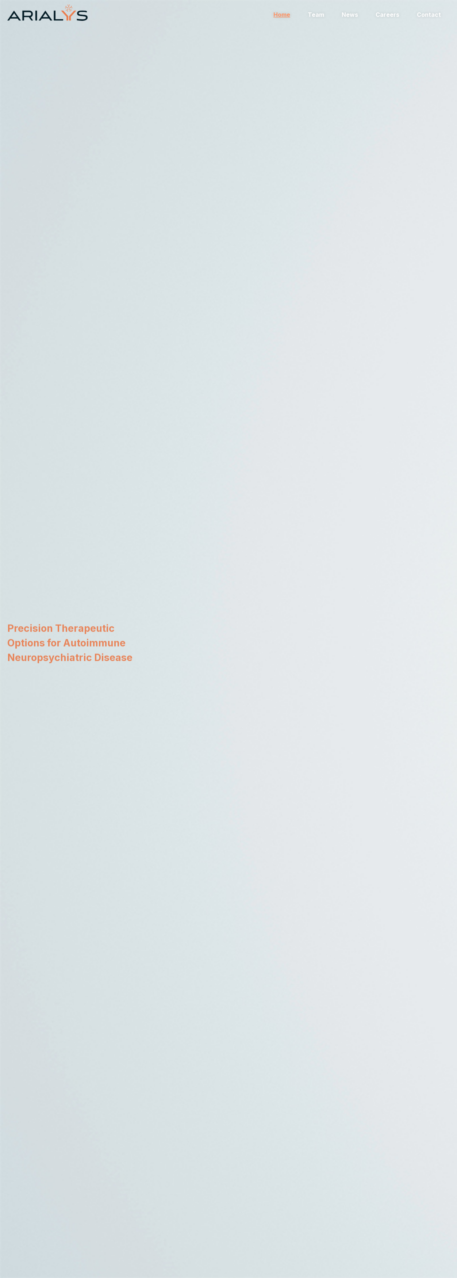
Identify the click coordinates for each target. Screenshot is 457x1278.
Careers (387, 14)
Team (316, 14)
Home (281, 14)
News (350, 14)
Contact (429, 14)
